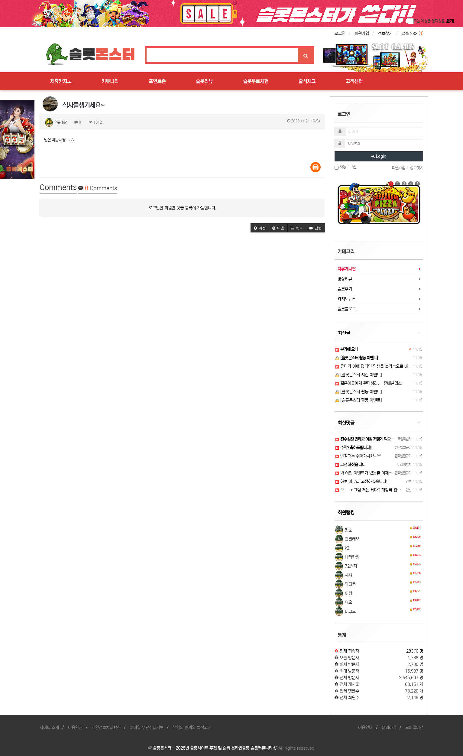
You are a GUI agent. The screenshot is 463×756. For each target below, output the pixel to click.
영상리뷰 (345, 279)
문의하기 (389, 727)
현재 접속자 (349, 651)
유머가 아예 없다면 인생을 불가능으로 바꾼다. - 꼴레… (383, 366)
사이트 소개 (49, 727)
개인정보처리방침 (106, 727)
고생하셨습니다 (350, 464)
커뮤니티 (110, 81)
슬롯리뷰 (204, 81)
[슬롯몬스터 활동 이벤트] (358, 391)
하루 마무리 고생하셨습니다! (361, 481)
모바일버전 (414, 727)
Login (378, 156)
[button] (260, 227)
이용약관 (75, 727)
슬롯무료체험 (255, 81)
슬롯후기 (345, 289)
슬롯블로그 (347, 309)
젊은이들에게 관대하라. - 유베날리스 (368, 383)
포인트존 (157, 81)
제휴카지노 (60, 81)
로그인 (340, 33)
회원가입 (362, 33)
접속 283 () (412, 33)
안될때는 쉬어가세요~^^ (358, 456)
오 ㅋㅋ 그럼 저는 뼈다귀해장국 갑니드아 (371, 490)
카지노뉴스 (347, 299)
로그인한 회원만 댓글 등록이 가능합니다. (182, 208)
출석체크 (307, 81)
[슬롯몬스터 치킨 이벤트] (358, 374)
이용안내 (365, 727)
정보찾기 (385, 33)
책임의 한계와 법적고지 (192, 727)
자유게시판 (347, 269)
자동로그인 (345, 167)
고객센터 (354, 81)
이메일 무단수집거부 (147, 727)
